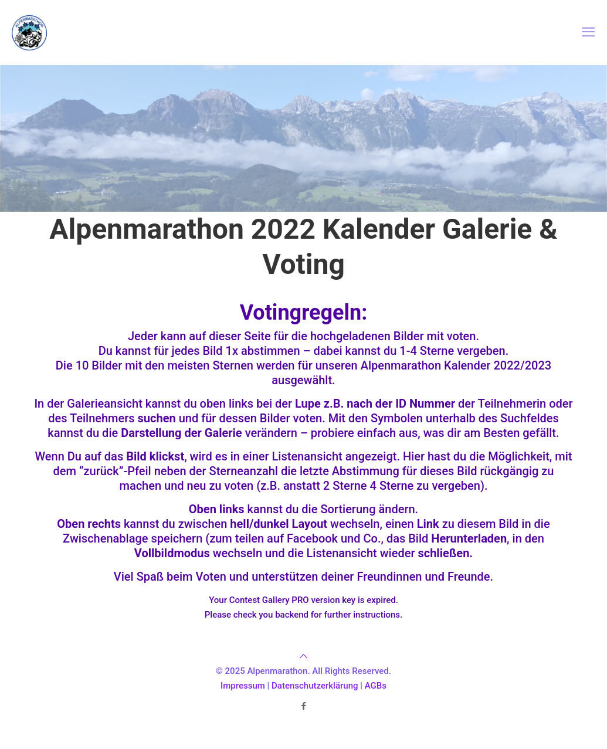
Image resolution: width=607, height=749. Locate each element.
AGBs (375, 685)
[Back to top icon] (303, 656)
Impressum (243, 685)
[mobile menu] (588, 32)
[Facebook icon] (303, 706)
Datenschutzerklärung (315, 685)
